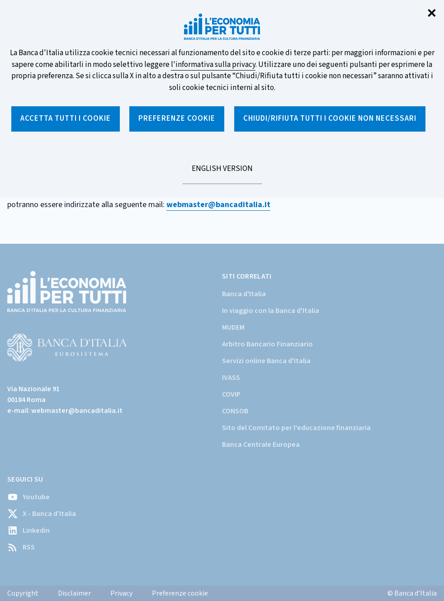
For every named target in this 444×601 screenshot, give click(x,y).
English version (222, 174)
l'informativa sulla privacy (213, 64)
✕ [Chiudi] (431, 14)
